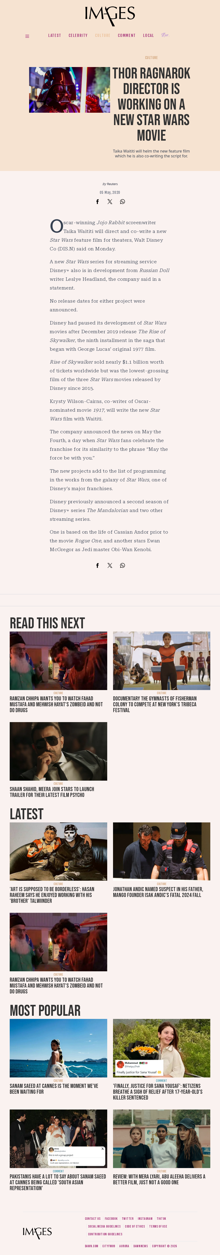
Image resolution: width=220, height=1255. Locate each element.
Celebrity (78, 35)
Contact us (93, 1219)
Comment (127, 35)
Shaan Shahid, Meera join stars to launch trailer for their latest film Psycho (52, 792)
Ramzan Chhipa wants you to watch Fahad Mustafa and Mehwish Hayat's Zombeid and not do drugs (56, 704)
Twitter (128, 1219)
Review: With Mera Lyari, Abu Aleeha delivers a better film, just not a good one (159, 1179)
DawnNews (140, 1246)
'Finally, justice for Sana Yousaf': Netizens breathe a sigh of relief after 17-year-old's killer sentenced (158, 1092)
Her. (165, 35)
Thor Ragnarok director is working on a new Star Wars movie (151, 104)
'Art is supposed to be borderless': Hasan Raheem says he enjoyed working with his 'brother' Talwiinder (52, 895)
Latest (54, 35)
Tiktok (161, 1219)
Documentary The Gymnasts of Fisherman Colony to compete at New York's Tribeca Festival (155, 704)
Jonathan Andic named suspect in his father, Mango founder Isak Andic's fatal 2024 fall (158, 892)
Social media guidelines (104, 1226)
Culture (103, 35)
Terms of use (158, 1226)
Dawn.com (91, 1246)
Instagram (145, 1219)
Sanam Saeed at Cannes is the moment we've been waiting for (54, 1089)
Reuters (112, 184)
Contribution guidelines (105, 1234)
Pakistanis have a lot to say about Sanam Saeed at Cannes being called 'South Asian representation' (58, 1182)
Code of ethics (135, 1226)
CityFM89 (108, 1246)
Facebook (111, 1219)
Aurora (124, 1246)
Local (148, 35)
